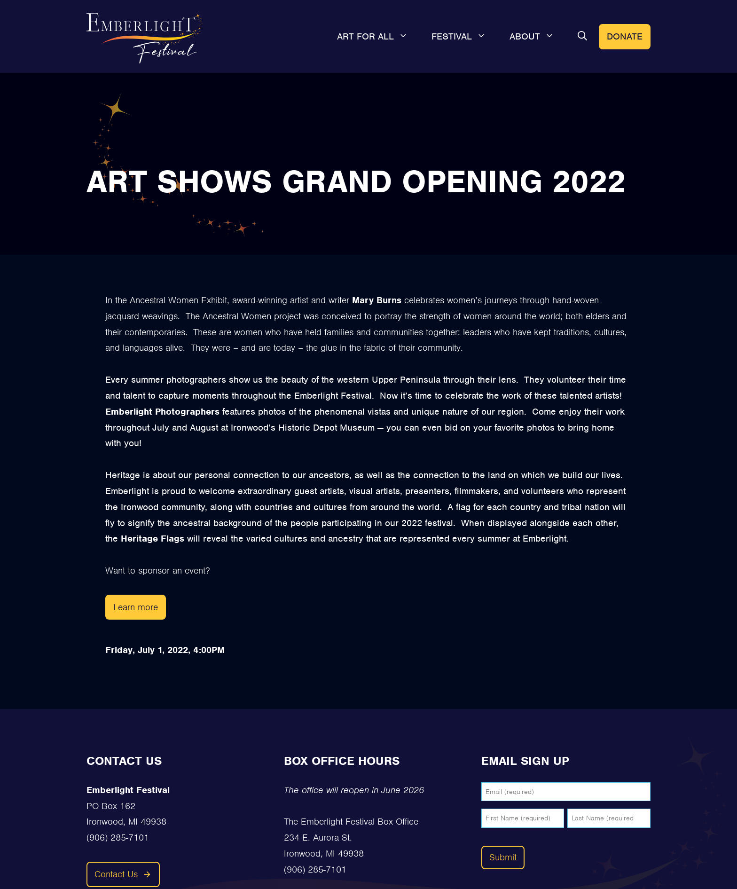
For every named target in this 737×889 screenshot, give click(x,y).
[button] (582, 37)
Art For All (378, 37)
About (538, 37)
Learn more (135, 607)
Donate (625, 36)
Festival (464, 37)
